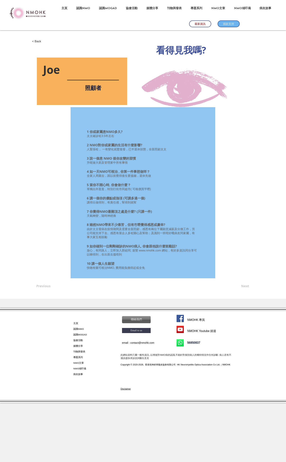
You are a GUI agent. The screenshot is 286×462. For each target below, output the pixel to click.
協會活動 (78, 340)
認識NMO (78, 329)
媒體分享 (78, 346)
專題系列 (78, 357)
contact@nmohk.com (142, 342)
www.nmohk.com (150, 250)
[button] (136, 319)
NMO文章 (78, 363)
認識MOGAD (80, 334)
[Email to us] (136, 330)
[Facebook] (180, 318)
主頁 (75, 323)
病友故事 (78, 374)
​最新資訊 (200, 24)
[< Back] (44, 41)
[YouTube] (180, 329)
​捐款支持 (228, 24)
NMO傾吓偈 (79, 368)
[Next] (240, 286)
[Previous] (48, 286)
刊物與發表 (79, 351)
